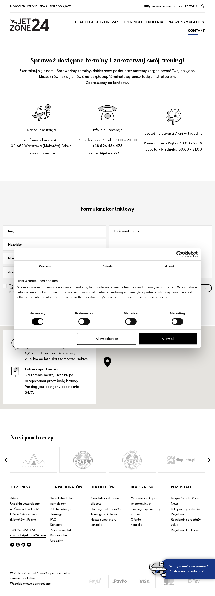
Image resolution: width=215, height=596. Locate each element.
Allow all (168, 338)
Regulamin (178, 514)
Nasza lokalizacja (41, 130)
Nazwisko (15, 244)
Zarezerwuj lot (60, 530)
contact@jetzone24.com (107, 153)
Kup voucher (59, 535)
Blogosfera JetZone (23, 6)
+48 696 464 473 (22, 530)
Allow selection (106, 338)
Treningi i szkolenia (143, 22)
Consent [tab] (45, 266)
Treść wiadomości (126, 231)
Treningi (56, 514)
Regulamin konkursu (185, 530)
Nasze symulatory (186, 22)
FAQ (53, 519)
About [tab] (169, 266)
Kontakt (196, 31)
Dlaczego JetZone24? (96, 22)
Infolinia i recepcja (107, 130)
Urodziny (56, 541)
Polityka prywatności (185, 509)
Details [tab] (107, 266)
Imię (11, 231)
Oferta (136, 519)
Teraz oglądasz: (61, 6)
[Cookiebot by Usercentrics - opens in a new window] (179, 254)
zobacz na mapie (41, 153)
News (43, 6)
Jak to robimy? (60, 509)
